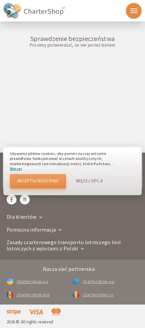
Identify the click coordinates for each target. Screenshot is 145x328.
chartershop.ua (27, 281)
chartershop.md (28, 294)
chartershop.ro (93, 294)
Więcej (16, 168)
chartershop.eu (93, 281)
